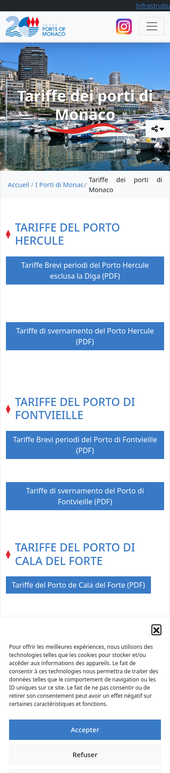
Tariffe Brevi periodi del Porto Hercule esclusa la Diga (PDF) (85, 270)
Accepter (85, 755)
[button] (156, 655)
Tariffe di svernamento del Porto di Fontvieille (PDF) (85, 496)
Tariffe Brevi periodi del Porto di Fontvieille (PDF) (85, 445)
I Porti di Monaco (60, 184)
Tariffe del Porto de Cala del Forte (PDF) (78, 585)
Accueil (18, 184)
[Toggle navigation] (152, 26)
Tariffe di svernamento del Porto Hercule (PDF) (85, 336)
